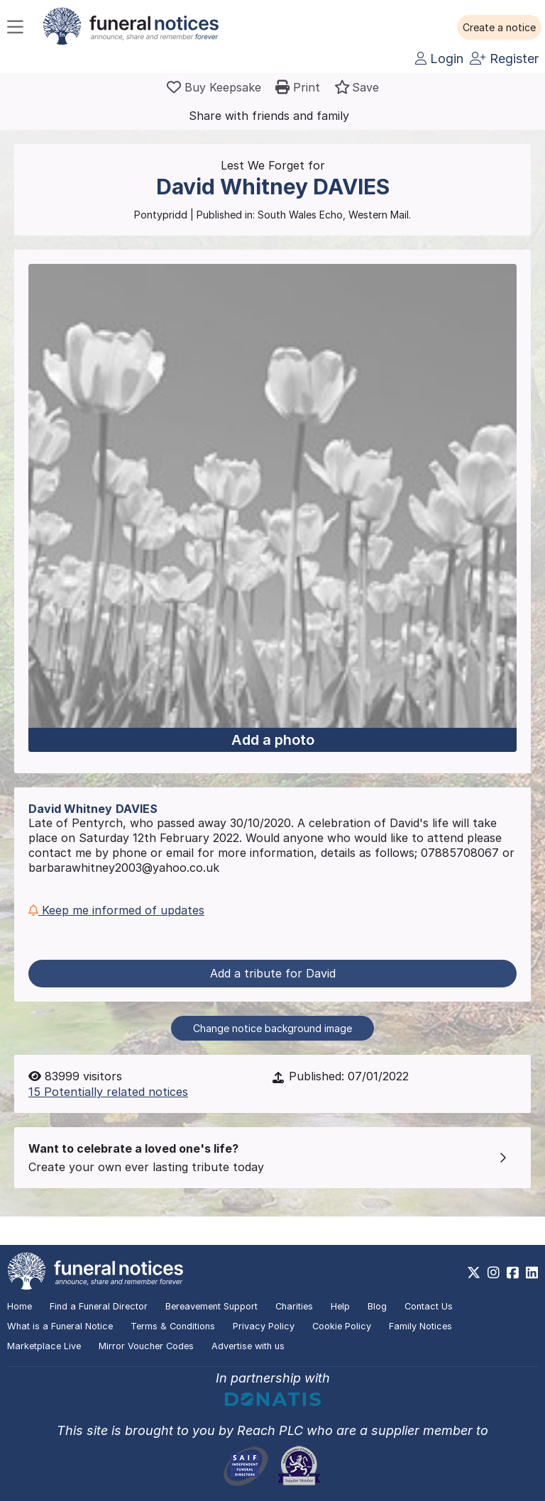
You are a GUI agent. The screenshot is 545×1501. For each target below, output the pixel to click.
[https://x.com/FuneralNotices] (473, 1272)
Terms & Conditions (173, 1326)
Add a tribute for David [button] (273, 973)
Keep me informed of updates (116, 910)
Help (340, 1306)
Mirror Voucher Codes (146, 1346)
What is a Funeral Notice (60, 1326)
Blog (377, 1306)
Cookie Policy (341, 1326)
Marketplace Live (44, 1346)
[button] (499, 27)
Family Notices (420, 1326)
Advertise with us (248, 1346)
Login (439, 58)
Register (504, 58)
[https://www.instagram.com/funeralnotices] (494, 1272)
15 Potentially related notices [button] (108, 1092)
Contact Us (428, 1306)
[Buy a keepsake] (214, 87)
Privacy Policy (263, 1326)
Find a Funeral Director (99, 1306)
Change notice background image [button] (272, 1028)
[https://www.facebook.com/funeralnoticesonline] (513, 1272)
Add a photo (272, 739)
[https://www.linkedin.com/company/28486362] (532, 1272)
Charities (294, 1306)
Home (19, 1306)
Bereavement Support (211, 1306)
